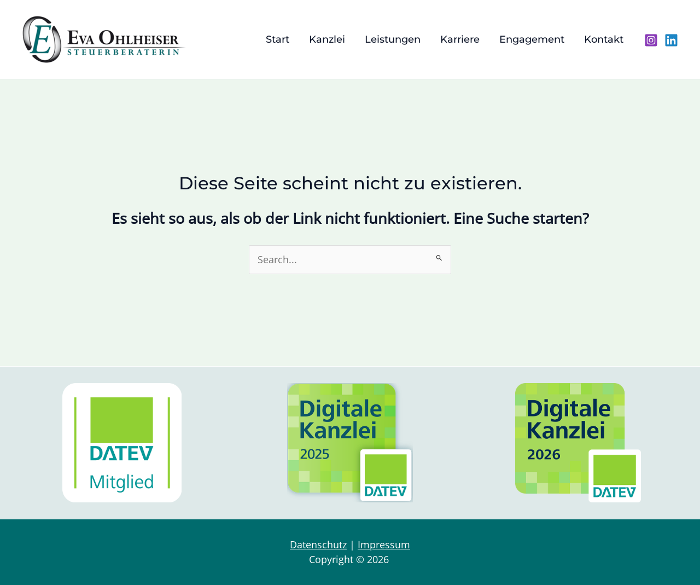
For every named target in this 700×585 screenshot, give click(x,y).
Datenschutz (318, 544)
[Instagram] (651, 40)
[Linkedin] (671, 40)
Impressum (384, 544)
